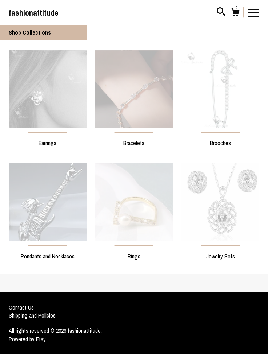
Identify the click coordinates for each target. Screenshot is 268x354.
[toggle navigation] (253, 12)
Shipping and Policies (32, 315)
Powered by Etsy (27, 339)
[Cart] (235, 13)
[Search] (221, 12)
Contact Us (21, 307)
